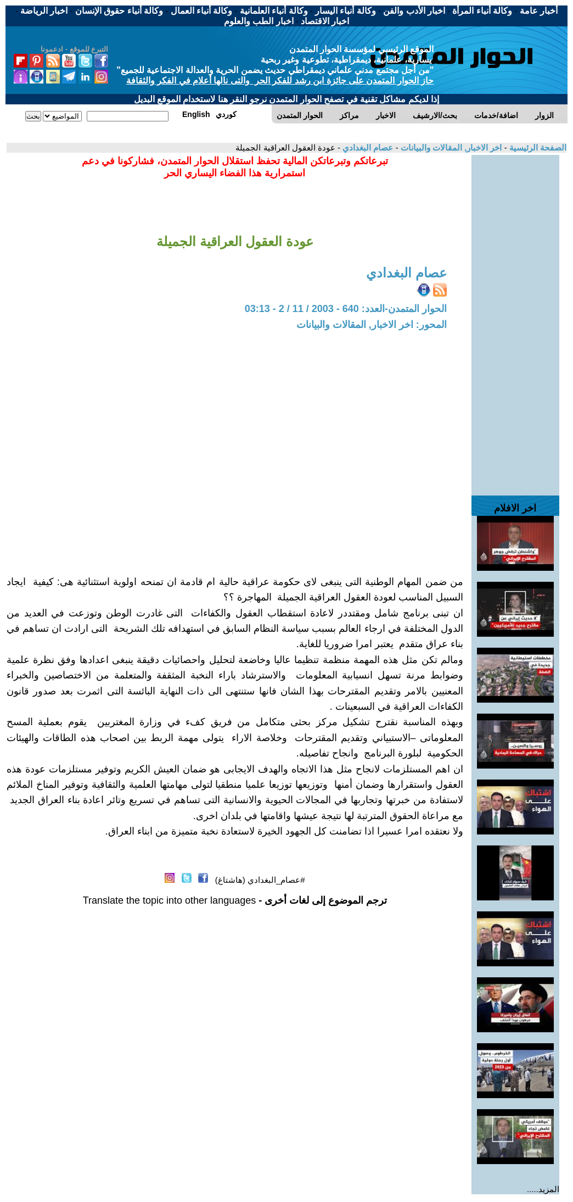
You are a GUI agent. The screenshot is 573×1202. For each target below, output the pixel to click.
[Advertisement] (515, 320)
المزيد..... (543, 1189)
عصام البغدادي (366, 147)
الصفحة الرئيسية (536, 147)
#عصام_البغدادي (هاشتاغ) (260, 879)
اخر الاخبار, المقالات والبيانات (450, 147)
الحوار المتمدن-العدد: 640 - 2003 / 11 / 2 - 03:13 (346, 308)
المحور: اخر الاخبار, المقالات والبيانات (371, 324)
